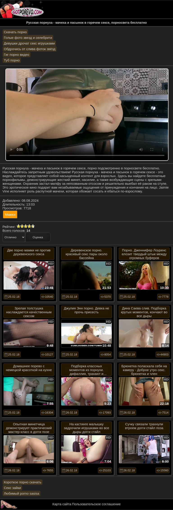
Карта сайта (61, 504)
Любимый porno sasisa (21, 493)
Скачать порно (15, 32)
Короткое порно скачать (22, 482)
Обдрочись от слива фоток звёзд (29, 49)
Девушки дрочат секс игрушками (29, 43)
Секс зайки (12, 488)
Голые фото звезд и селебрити (28, 38)
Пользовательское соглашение (96, 504)
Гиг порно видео (16, 54)
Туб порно (12, 60)
